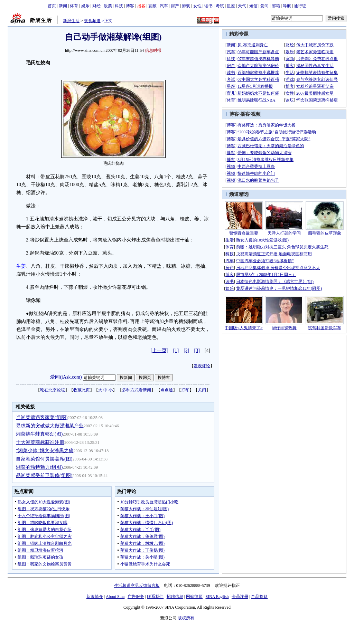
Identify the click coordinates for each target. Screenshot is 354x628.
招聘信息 (175, 596)
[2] (186, 350)
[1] (176, 350)
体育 (74, 5)
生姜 (21, 266)
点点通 (166, 390)
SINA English (217, 596)
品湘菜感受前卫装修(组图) (44, 475)
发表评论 (202, 365)
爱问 (264, 5)
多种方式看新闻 (136, 390)
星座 (231, 5)
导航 (287, 5)
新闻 (63, 5)
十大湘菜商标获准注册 (40, 442)
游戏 (186, 5)
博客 (130, 5)
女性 (197, 5)
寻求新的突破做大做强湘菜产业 (50, 425)
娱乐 (85, 5)
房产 (175, 5)
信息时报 (153, 50)
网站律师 (194, 596)
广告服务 (136, 596)
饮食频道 (92, 20)
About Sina (115, 596)
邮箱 (276, 5)
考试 (220, 5)
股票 (108, 5)
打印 (185, 390)
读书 (208, 5)
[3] (197, 350)
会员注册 (240, 596)
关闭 (202, 390)
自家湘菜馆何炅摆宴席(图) (44, 459)
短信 (253, 5)
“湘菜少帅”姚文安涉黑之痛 (44, 450)
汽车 (164, 5)
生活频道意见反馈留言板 (137, 585)
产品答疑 (259, 596)
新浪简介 (94, 596)
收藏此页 (81, 390)
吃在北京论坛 (52, 390)
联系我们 (155, 596)
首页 (52, 5)
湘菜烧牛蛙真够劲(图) (39, 434)
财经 (96, 5)
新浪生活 (71, 20)
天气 (242, 5)
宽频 (152, 5)
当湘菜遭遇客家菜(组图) (41, 417)
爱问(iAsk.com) (66, 377)
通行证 (300, 5)
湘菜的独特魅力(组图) (39, 467)
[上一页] (159, 350)
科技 (119, 5)
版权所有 (186, 618)
